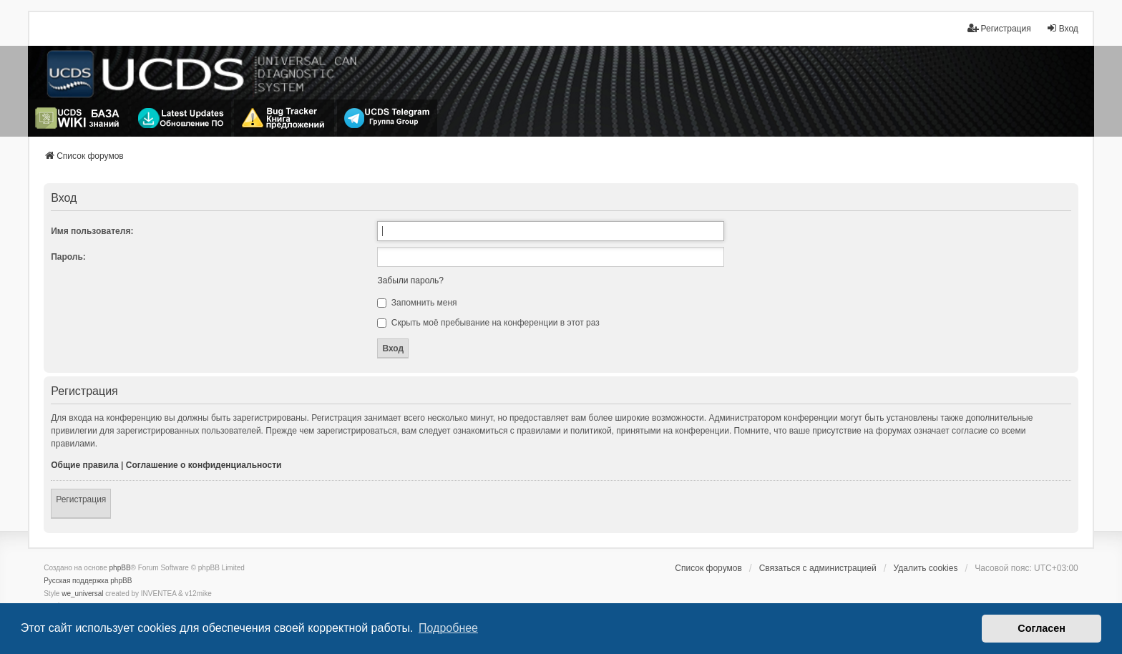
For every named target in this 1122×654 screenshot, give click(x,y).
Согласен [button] (1041, 628)
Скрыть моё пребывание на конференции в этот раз (488, 323)
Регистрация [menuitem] (998, 28)
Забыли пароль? (410, 280)
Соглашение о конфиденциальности (204, 465)
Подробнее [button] (448, 628)
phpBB (120, 568)
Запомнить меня (417, 303)
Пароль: (68, 257)
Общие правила (85, 465)
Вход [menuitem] (1062, 28)
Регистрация (81, 499)
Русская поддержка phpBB (88, 581)
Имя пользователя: (92, 231)
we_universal (82, 593)
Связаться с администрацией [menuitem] (818, 568)
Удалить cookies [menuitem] (926, 568)
